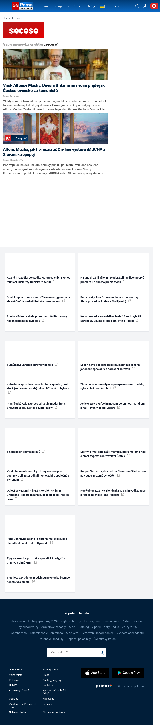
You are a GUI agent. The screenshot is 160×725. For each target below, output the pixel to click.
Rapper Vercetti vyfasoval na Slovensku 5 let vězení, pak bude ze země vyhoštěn (113, 473)
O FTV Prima (16, 669)
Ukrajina (93, 6)
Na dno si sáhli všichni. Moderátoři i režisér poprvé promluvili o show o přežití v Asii (112, 279)
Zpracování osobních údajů (54, 692)
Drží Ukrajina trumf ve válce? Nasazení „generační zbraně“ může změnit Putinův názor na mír (38, 299)
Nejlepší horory (70, 621)
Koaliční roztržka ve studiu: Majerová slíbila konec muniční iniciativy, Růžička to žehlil (38, 279)
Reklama (14, 680)
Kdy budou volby (27, 627)
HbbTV (13, 685)
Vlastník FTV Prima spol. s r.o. (23, 706)
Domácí (44, 6)
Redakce (48, 704)
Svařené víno (18, 633)
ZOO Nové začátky (53, 627)
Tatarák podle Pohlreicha (46, 633)
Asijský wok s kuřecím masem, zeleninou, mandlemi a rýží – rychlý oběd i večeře (112, 405)
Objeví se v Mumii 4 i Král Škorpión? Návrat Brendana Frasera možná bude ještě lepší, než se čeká (38, 495)
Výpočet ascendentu (130, 633)
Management (50, 669)
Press (46, 674)
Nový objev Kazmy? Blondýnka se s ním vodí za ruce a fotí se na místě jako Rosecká (113, 492)
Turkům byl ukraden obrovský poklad (32, 364)
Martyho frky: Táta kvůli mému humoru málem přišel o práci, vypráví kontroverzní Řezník (113, 454)
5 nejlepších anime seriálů (26, 451)
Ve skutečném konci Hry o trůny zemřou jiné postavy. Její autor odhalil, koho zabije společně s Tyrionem (38, 475)
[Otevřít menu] (5, 5)
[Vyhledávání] (137, 5)
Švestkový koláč (105, 639)
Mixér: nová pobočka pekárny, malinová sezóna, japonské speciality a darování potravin (110, 367)
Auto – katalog (79, 627)
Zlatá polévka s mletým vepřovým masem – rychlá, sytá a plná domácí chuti (112, 386)
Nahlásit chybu (17, 712)
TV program (92, 621)
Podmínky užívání (19, 690)
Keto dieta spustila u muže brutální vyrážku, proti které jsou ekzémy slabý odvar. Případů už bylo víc (38, 388)
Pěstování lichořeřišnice (97, 633)
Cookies (13, 698)
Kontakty (48, 685)
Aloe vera (72, 633)
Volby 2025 (129, 627)
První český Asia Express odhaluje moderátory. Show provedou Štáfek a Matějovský (109, 299)
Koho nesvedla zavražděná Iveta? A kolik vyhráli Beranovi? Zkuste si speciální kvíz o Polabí (110, 318)
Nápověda (48, 698)
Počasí (114, 6)
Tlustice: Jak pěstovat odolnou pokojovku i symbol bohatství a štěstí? (39, 579)
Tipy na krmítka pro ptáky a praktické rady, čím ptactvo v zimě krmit (36, 560)
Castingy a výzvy (52, 680)
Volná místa (15, 674)
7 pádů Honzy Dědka (105, 627)
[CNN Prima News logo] (22, 6)
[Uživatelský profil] (145, 5)
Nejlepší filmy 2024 (44, 621)
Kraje (58, 6)
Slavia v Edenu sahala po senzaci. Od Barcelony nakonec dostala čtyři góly (37, 318)
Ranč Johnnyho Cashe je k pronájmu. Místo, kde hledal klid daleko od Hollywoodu (37, 541)
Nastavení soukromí (54, 712)
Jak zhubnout (20, 621)
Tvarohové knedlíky (50, 639)
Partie (126, 621)
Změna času (111, 621)
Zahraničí (74, 6)
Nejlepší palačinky (78, 639)
